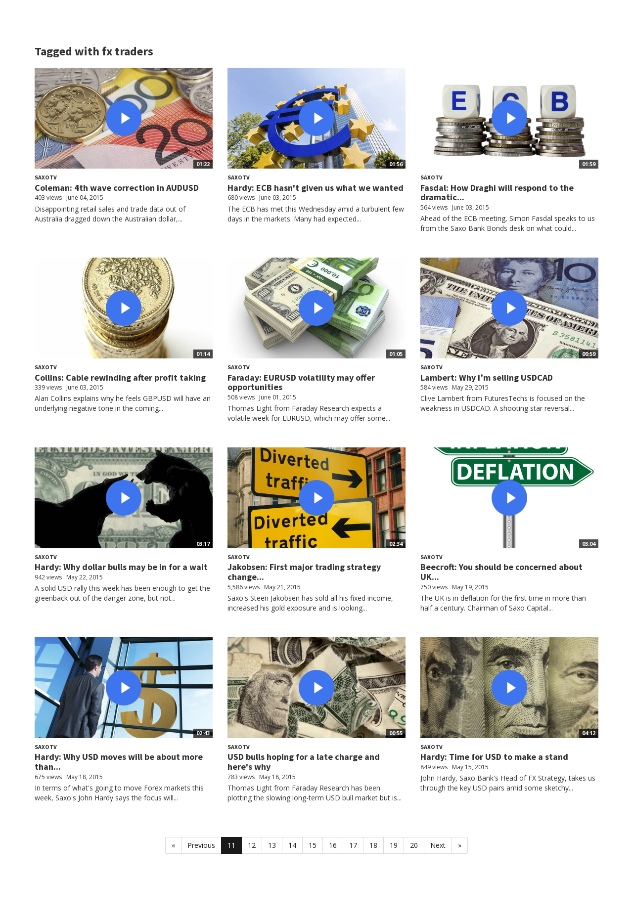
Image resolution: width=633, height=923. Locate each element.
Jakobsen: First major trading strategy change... (304, 571)
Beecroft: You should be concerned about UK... (501, 571)
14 (292, 845)
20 (414, 845)
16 (333, 845)
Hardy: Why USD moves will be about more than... (119, 761)
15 (312, 845)
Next (438, 845)
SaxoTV (46, 177)
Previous (201, 845)
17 (353, 845)
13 (272, 845)
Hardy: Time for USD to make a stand (494, 756)
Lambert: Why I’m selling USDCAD (486, 377)
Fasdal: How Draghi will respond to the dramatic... (497, 192)
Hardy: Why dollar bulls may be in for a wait (121, 566)
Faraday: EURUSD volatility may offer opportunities (301, 382)
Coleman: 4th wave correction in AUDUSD (117, 187)
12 (252, 845)
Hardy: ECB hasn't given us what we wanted (315, 187)
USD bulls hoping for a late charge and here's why (303, 761)
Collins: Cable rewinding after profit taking (120, 377)
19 (394, 845)
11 (231, 845)
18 (373, 845)
